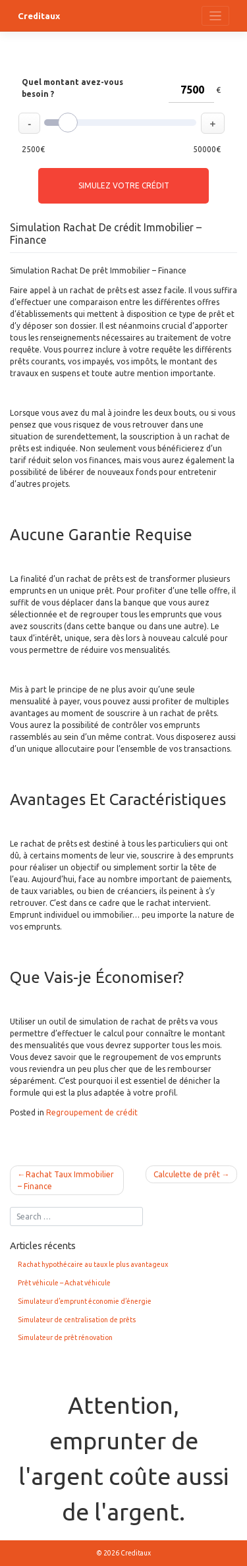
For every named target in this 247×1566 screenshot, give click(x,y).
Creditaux (39, 15)
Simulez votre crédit (123, 185)
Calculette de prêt (186, 1174)
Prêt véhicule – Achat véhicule (64, 1283)
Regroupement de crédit (92, 1112)
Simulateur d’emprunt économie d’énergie (84, 1301)
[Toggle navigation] (216, 16)
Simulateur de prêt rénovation (65, 1337)
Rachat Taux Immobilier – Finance (66, 1180)
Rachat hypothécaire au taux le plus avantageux (93, 1264)
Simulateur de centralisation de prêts (77, 1320)
